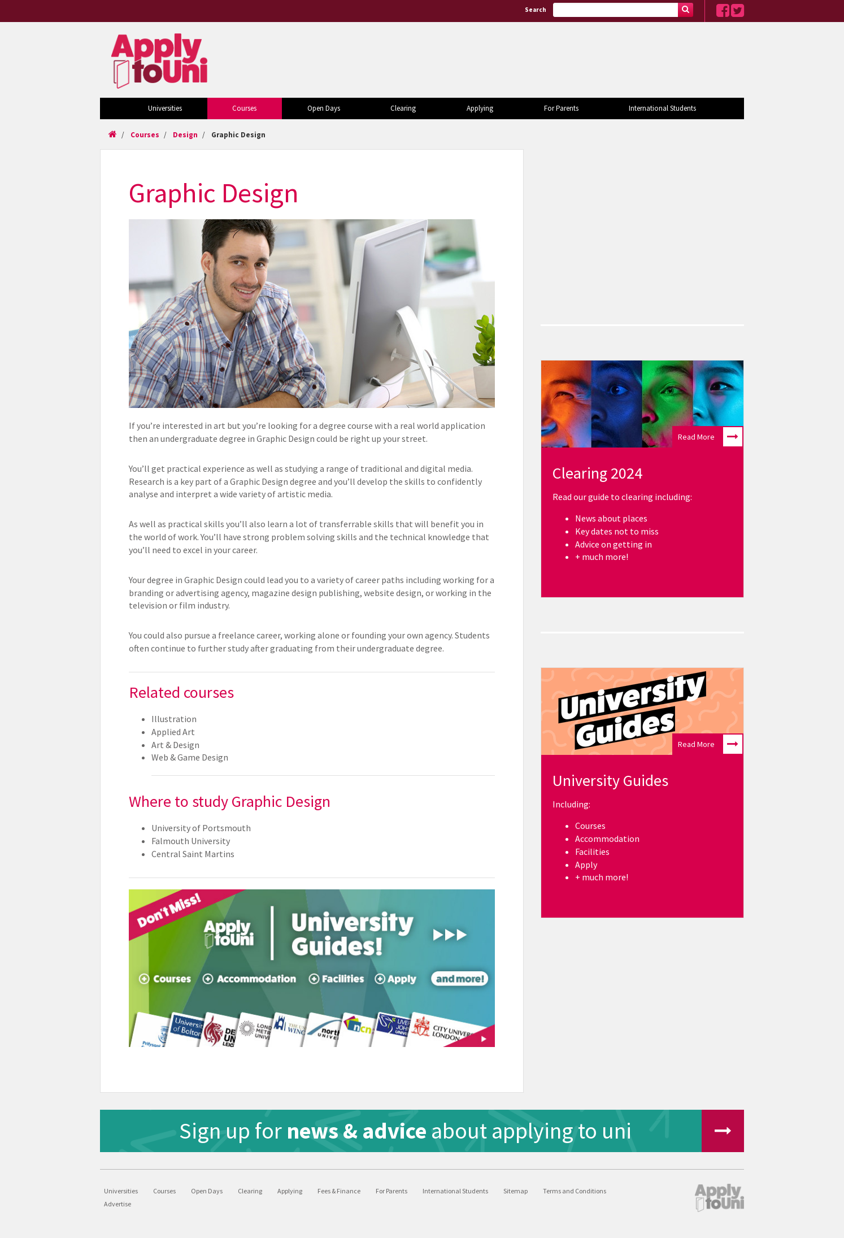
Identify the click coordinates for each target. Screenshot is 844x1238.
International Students (662, 108)
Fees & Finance (338, 1191)
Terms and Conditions (574, 1191)
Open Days (323, 108)
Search (535, 10)
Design (185, 135)
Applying (480, 108)
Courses (244, 108)
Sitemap (515, 1191)
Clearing (403, 108)
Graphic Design (238, 135)
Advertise (117, 1204)
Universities (165, 108)
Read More (710, 436)
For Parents (561, 108)
